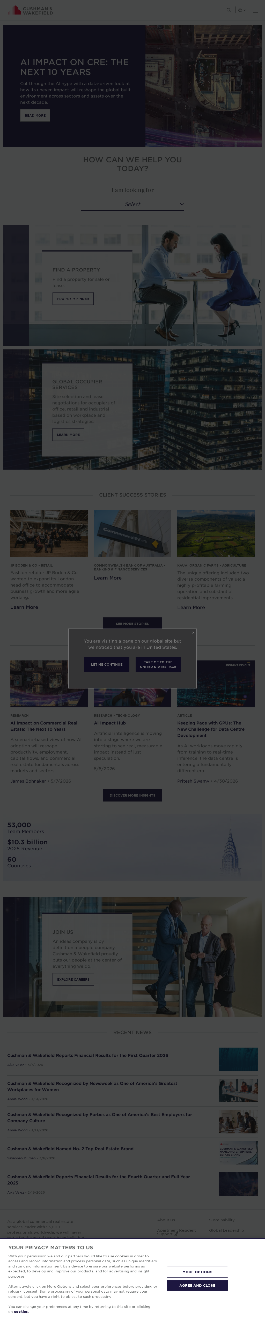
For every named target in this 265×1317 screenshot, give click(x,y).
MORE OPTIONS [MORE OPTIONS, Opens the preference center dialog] (197, 1272)
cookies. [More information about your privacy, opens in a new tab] (21, 1311)
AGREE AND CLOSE (197, 1285)
